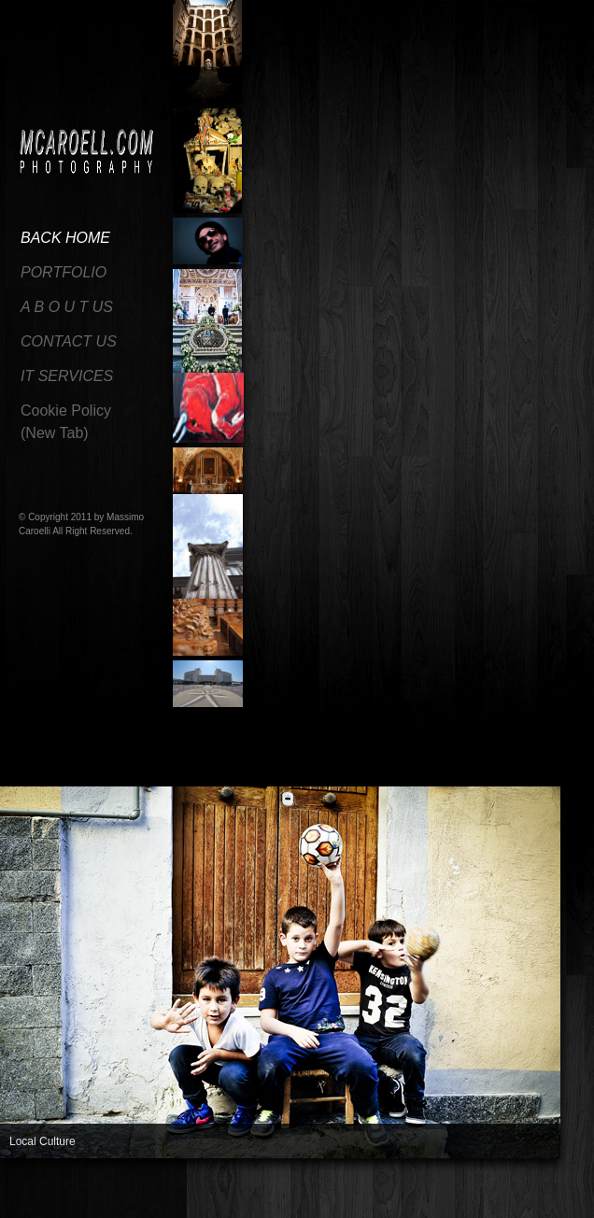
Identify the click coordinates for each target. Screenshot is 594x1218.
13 (278, 1193)
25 (524, 1193)
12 (257, 1193)
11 (237, 1193)
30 (72, 1205)
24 (504, 1193)
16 (340, 1193)
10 (216, 1193)
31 (93, 1205)
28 (31, 1205)
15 (319, 1193)
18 (381, 1193)
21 (442, 1193)
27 (11, 1205)
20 (422, 1193)
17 (360, 1193)
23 (483, 1193)
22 (463, 1193)
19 (401, 1193)
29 (52, 1205)
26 (545, 1193)
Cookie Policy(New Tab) (66, 422)
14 (298, 1193)
